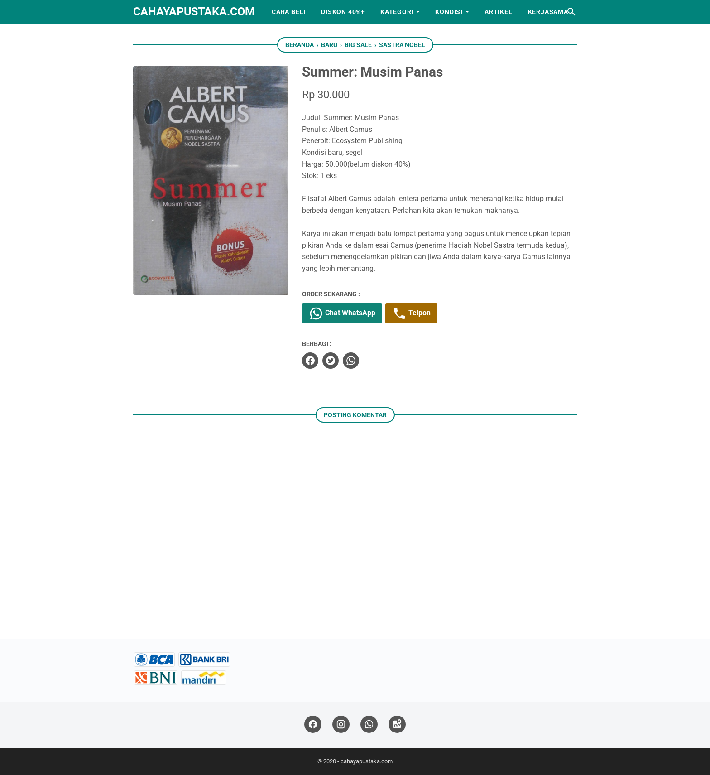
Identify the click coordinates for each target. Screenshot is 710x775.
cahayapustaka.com (194, 11)
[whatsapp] (351, 360)
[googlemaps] (397, 724)
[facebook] (310, 360)
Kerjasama (548, 11)
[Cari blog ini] (571, 11)
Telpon (411, 313)
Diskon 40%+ (343, 11)
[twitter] (330, 360)
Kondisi (449, 11)
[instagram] (341, 724)
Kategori (396, 11)
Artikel (499, 11)
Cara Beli (289, 11)
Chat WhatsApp (342, 313)
